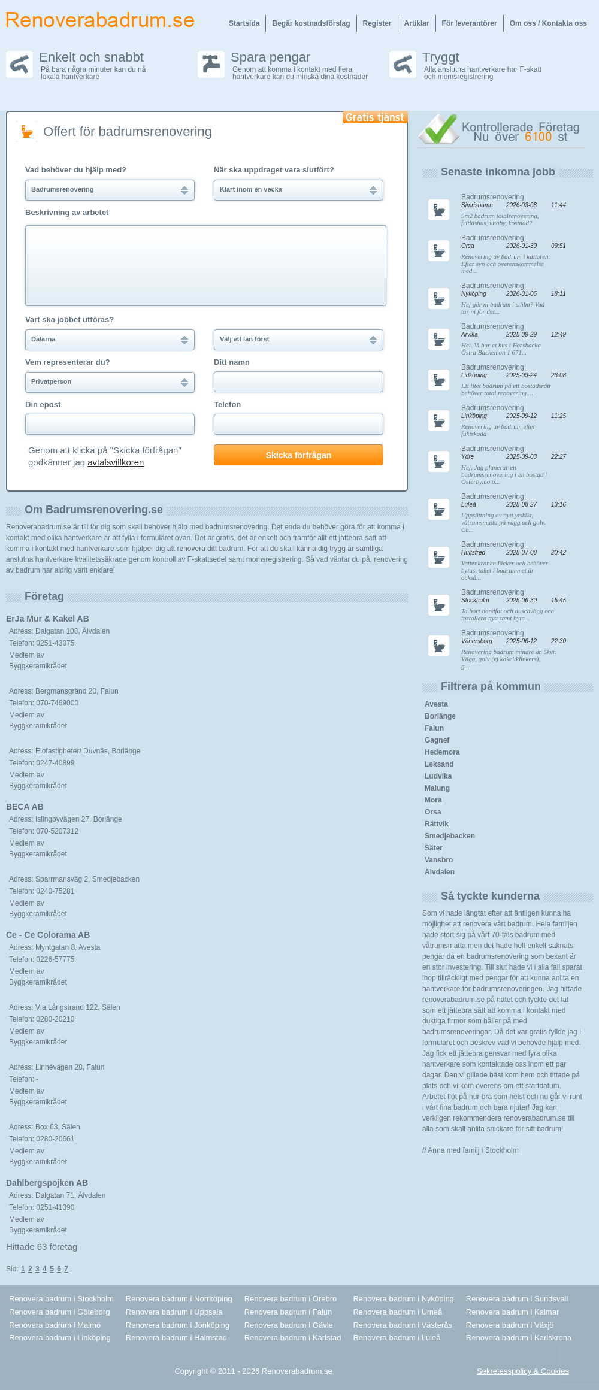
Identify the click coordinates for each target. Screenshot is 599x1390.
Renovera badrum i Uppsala (174, 1311)
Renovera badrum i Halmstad (176, 1337)
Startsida (244, 23)
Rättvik (437, 824)
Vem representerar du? (67, 362)
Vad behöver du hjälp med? (75, 170)
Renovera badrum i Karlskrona (518, 1337)
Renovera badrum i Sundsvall (517, 1298)
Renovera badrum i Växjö (510, 1325)
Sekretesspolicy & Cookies (523, 1371)
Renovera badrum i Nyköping (403, 1298)
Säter (434, 848)
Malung (437, 788)
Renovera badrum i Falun (288, 1311)
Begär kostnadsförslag (311, 23)
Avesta (436, 704)
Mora (433, 800)
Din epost (42, 405)
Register (377, 23)
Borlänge (440, 716)
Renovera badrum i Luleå (396, 1337)
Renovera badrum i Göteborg (59, 1311)
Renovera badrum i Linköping (60, 1337)
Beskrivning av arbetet (66, 212)
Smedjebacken (450, 836)
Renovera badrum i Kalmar (512, 1311)
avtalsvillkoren (115, 462)
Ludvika (438, 776)
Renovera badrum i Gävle (288, 1325)
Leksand (439, 764)
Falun (434, 728)
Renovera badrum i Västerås (402, 1325)
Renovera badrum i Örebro (290, 1298)
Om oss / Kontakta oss (548, 23)
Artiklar (416, 23)
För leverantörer (469, 23)
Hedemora (442, 752)
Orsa (433, 812)
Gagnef (437, 740)
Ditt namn (232, 362)
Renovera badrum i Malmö (55, 1325)
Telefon (227, 405)
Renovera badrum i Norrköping (179, 1298)
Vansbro (439, 860)
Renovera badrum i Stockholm (61, 1298)
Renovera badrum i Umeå (397, 1311)
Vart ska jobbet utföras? (69, 320)
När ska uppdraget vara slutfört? (274, 170)
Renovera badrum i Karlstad (292, 1337)
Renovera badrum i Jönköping (177, 1325)
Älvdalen (440, 872)
